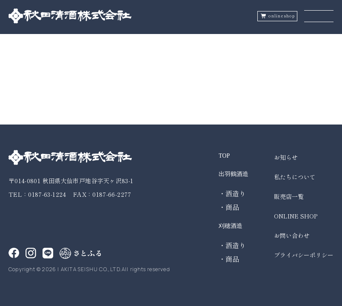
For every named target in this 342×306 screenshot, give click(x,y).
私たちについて (295, 177)
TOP (224, 156)
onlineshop (281, 16)
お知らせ (286, 157)
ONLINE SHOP (295, 216)
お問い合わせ (292, 235)
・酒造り (232, 193)
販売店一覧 (289, 196)
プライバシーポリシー (303, 255)
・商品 (229, 207)
